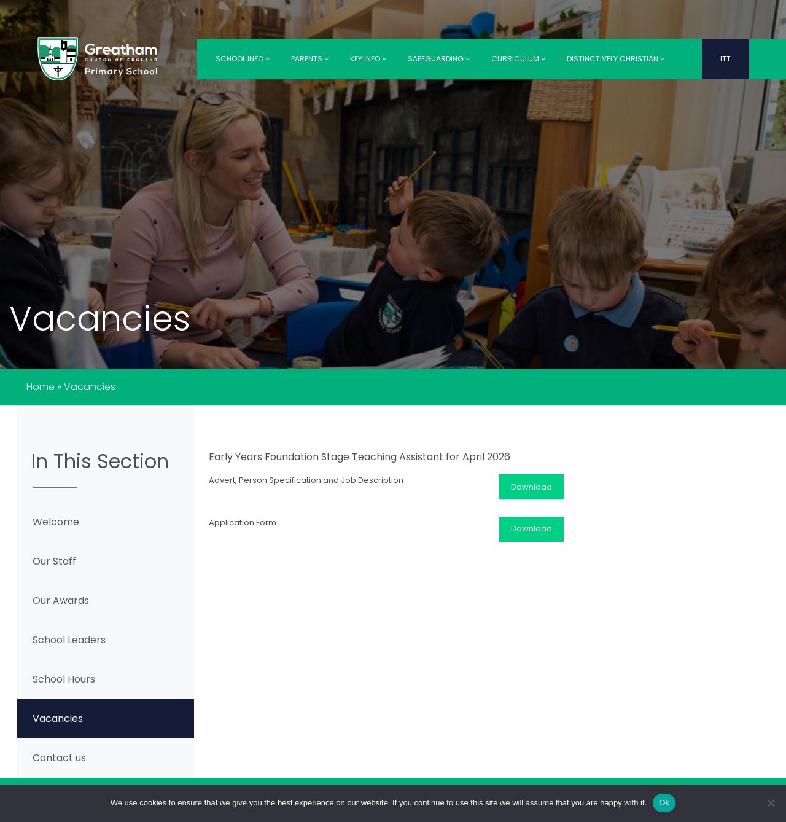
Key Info (368, 58)
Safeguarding (439, 58)
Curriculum (518, 58)
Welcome (56, 522)
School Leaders (69, 640)
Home (40, 387)
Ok (664, 802)
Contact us (59, 758)
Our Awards (61, 600)
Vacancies (58, 718)
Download (531, 487)
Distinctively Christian (616, 58)
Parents (310, 58)
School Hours (64, 679)
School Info (243, 58)
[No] (771, 803)
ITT (725, 58)
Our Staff (54, 561)
